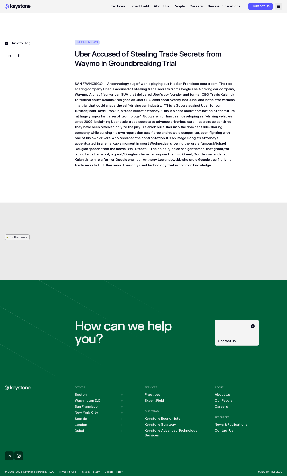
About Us (161, 6)
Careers (196, 6)
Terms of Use (67, 471)
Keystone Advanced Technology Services (171, 433)
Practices (117, 6)
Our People (223, 401)
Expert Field (139, 6)
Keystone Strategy (160, 425)
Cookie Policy (114, 471)
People (179, 6)
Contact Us (224, 431)
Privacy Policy (90, 471)
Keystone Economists (162, 419)
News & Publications (223, 6)
